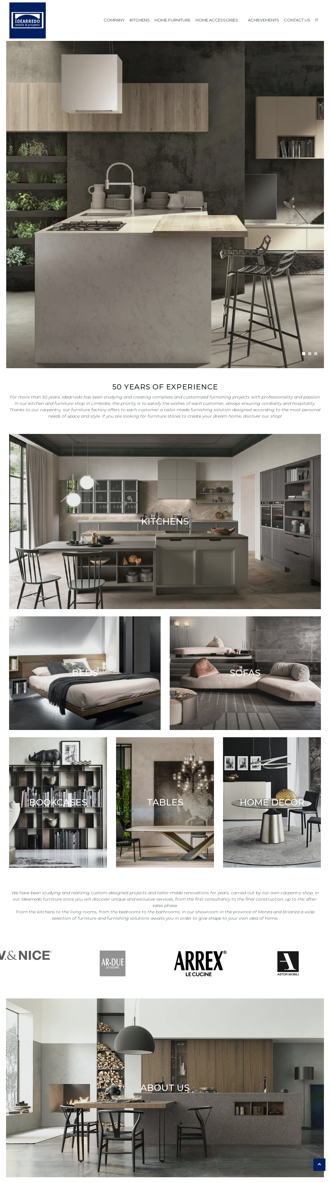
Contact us (297, 20)
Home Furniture (173, 20)
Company (114, 20)
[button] (303, 353)
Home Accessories (216, 20)
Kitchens (140, 20)
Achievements (263, 20)
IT (316, 20)
